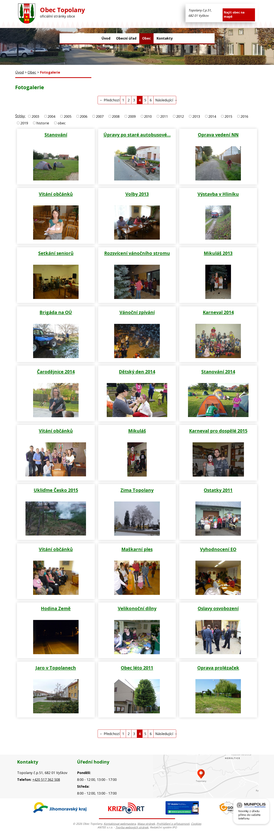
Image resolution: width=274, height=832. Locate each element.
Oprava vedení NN (218, 135)
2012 (180, 116)
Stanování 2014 (218, 372)
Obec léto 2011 (137, 668)
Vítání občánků (56, 194)
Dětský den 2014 (137, 372)
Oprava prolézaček (218, 668)
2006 (83, 116)
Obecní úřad (126, 38)
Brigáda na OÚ (56, 312)
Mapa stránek (146, 824)
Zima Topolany (137, 490)
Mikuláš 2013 (218, 253)
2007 (100, 116)
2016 (244, 116)
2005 (67, 116)
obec (62, 123)
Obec (146, 38)
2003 (35, 116)
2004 (51, 116)
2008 (115, 116)
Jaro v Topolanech (56, 668)
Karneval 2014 (218, 312)
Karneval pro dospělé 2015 (218, 431)
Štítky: (20, 116)
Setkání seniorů (55, 253)
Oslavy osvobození (218, 608)
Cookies (196, 824)
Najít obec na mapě (234, 14)
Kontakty (164, 38)
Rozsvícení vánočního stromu (137, 253)
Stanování (56, 135)
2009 (132, 116)
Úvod (105, 38)
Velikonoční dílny (137, 608)
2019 (24, 123)
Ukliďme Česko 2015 (56, 490)
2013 (196, 116)
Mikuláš (137, 431)
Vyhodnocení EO (218, 549)
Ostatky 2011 (218, 490)
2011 (164, 116)
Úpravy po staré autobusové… (137, 135)
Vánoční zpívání (137, 312)
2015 (228, 116)
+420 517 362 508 (46, 779)
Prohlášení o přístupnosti (173, 824)
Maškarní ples (137, 549)
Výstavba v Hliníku (218, 194)
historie (42, 123)
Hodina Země (56, 608)
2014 (212, 116)
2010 (148, 116)
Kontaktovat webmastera (120, 824)
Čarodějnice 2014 (56, 372)
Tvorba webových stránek (131, 827)
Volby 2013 (137, 194)
